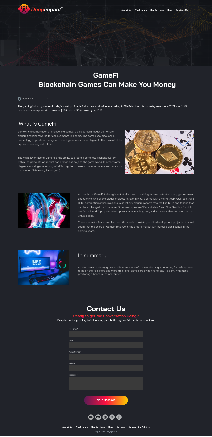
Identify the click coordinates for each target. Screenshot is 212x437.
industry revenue (156, 106)
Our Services (157, 10)
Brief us (146, 427)
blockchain (108, 136)
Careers (121, 427)
